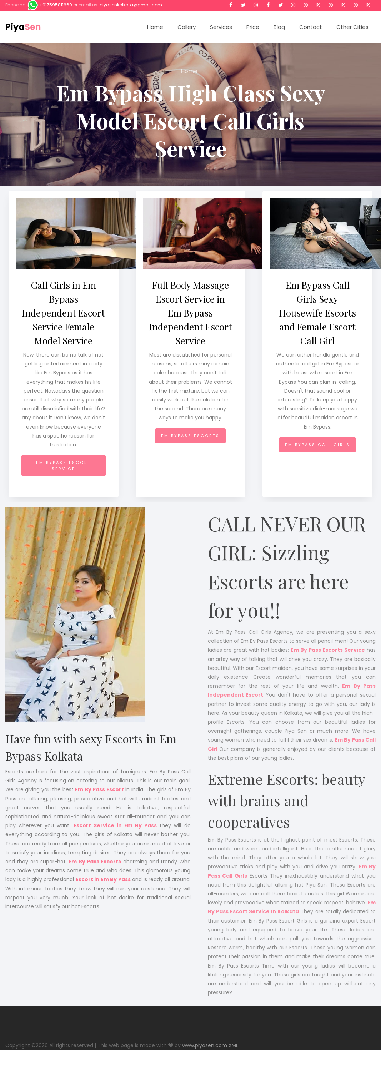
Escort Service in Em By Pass (115, 825)
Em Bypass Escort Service (63, 465)
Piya (23, 27)
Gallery (186, 27)
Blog (279, 27)
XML (233, 1045)
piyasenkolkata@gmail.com (131, 5)
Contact (310, 27)
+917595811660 (55, 5)
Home (155, 27)
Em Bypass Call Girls (317, 445)
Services (221, 27)
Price (252, 27)
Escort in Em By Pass (103, 879)
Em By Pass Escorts (95, 861)
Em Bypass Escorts (190, 436)
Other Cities (352, 27)
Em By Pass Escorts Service (328, 656)
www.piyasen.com (204, 1045)
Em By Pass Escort (99, 789)
